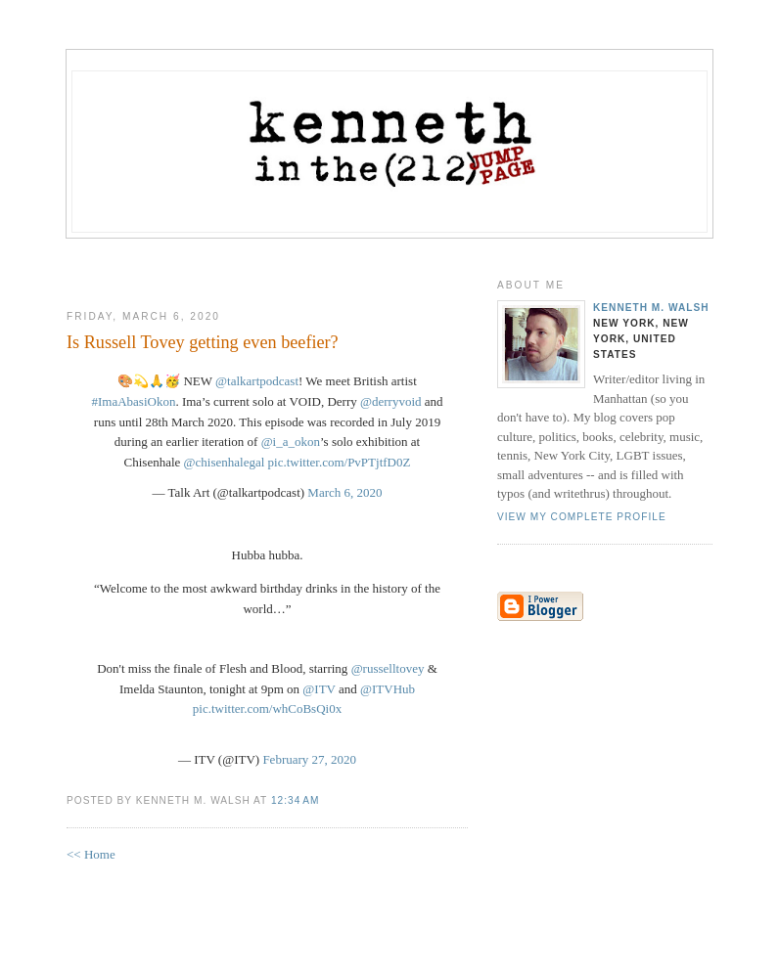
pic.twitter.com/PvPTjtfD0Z (339, 462)
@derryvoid (391, 401)
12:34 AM (295, 800)
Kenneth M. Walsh (651, 307)
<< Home (91, 854)
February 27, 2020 (309, 759)
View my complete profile (581, 516)
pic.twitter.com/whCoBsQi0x (267, 708)
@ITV (318, 689)
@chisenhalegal (224, 462)
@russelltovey (388, 668)
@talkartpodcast (256, 381)
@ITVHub (387, 689)
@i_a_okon (290, 441)
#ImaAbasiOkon (133, 401)
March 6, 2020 (344, 492)
